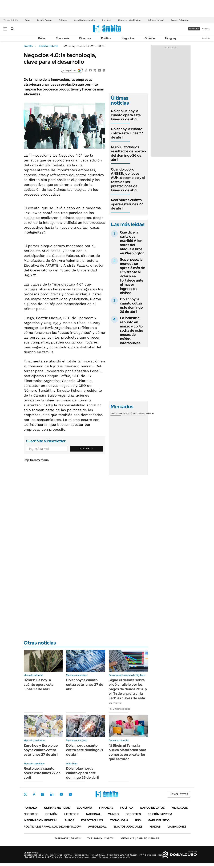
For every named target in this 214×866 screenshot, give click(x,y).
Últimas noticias (57, 808)
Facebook (34, 794)
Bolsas (125, 413)
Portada (30, 808)
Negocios (128, 38)
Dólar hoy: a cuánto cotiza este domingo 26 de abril (131, 305)
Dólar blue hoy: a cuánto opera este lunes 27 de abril (126, 115)
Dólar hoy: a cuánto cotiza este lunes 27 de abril (127, 133)
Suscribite (86, 448)
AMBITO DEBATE (140, 838)
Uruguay (170, 38)
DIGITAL (68, 838)
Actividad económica (84, 20)
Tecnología (119, 820)
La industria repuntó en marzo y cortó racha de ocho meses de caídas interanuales (131, 330)
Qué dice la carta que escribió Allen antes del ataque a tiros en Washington (132, 242)
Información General (41, 820)
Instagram (42, 794)
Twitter (25, 794)
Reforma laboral (155, 20)
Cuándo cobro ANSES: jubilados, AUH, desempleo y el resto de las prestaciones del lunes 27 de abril (128, 179)
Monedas (116, 413)
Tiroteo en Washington (129, 20)
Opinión (149, 38)
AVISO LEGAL (97, 826)
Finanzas (85, 38)
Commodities (137, 413)
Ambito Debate (48, 46)
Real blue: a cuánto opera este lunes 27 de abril (127, 204)
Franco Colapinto (179, 20)
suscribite (194, 29)
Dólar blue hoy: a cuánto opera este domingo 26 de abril (82, 773)
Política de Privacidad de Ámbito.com (52, 826)
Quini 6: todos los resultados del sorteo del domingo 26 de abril (128, 153)
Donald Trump (44, 20)
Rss (138, 820)
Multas (155, 826)
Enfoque (63, 20)
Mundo (113, 814)
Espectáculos (92, 820)
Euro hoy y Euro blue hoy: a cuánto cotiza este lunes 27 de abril (41, 750)
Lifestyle (71, 814)
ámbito (28, 46)
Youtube (61, 794)
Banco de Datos (152, 808)
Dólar (27, 20)
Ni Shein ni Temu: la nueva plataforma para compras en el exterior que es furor (127, 752)
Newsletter (206, 38)
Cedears (149, 413)
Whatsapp (70, 794)
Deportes (133, 814)
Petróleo (106, 20)
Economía (62, 38)
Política (106, 38)
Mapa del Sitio (158, 820)
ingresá (206, 29)
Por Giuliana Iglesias (119, 708)
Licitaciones (177, 826)
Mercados (180, 808)
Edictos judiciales (128, 826)
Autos (69, 820)
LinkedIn (51, 794)
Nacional (93, 814)
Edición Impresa (160, 814)
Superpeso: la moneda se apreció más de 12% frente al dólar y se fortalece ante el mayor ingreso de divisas (132, 276)
